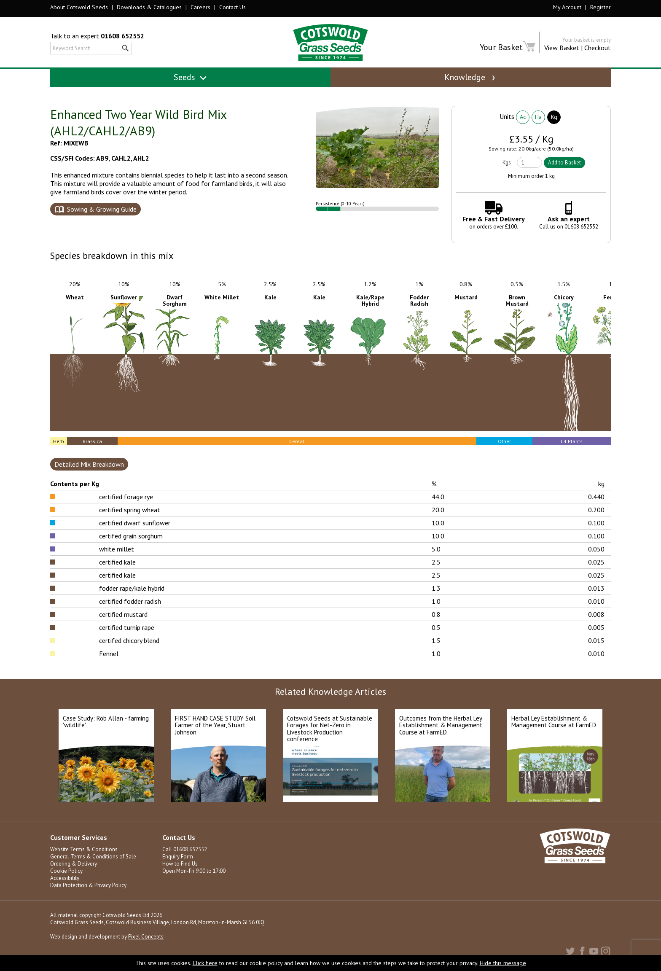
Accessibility (64, 878)
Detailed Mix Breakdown (89, 464)
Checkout (597, 47)
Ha (538, 117)
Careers (200, 7)
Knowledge (470, 77)
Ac (523, 117)
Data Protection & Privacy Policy (88, 885)
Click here (205, 963)
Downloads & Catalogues (149, 7)
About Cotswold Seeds (79, 7)
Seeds (190, 77)
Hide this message (503, 963)
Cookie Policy (66, 870)
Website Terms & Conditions (84, 849)
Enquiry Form (177, 856)
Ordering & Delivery (73, 863)
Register (600, 7)
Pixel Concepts (146, 936)
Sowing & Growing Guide (102, 209)
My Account (567, 7)
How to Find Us (180, 863)
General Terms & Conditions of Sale (93, 856)
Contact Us (232, 7)
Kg (554, 117)
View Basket (561, 47)
